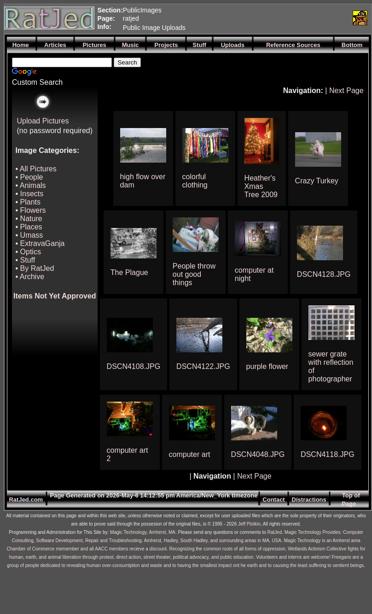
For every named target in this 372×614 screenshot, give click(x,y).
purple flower (267, 366)
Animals (33, 185)
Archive (32, 277)
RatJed (274, 532)
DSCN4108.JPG (134, 366)
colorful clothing (195, 181)
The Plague (129, 272)
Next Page (346, 90)
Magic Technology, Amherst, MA (142, 532)
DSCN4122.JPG (203, 366)
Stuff (27, 260)
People (31, 177)
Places (31, 227)
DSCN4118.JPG (328, 454)
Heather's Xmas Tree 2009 (261, 186)
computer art (189, 454)
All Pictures (38, 169)
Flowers (33, 210)
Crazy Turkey (316, 181)
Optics (30, 252)
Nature (31, 218)
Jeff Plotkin (249, 523)
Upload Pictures (43, 121)
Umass (31, 235)
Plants (30, 202)
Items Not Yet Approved (54, 296)
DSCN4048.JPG (258, 454)
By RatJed (37, 268)
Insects (32, 194)
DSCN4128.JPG (324, 274)
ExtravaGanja (42, 243)
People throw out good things (194, 274)
